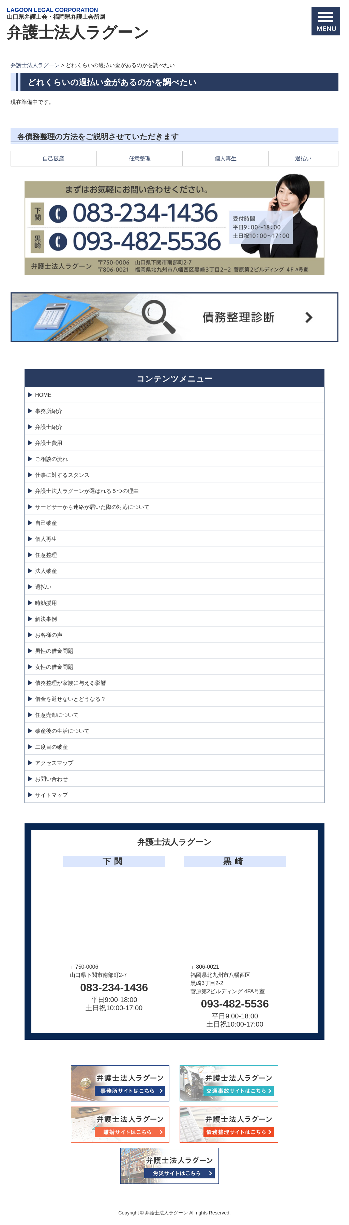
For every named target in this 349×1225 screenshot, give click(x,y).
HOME (43, 395)
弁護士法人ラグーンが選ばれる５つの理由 (87, 491)
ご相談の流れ (51, 459)
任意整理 (140, 158)
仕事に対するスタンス (62, 475)
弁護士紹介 (48, 427)
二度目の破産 (51, 747)
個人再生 (226, 158)
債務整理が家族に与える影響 (70, 683)
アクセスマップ (54, 763)
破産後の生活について (62, 731)
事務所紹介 (48, 411)
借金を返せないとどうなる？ (70, 699)
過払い (303, 158)
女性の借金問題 (54, 667)
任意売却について (57, 715)
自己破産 (53, 158)
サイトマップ (51, 795)
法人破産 (46, 571)
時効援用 (46, 603)
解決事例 (46, 619)
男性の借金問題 (54, 651)
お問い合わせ (51, 779)
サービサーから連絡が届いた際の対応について (92, 507)
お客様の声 (48, 635)
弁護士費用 (48, 443)
